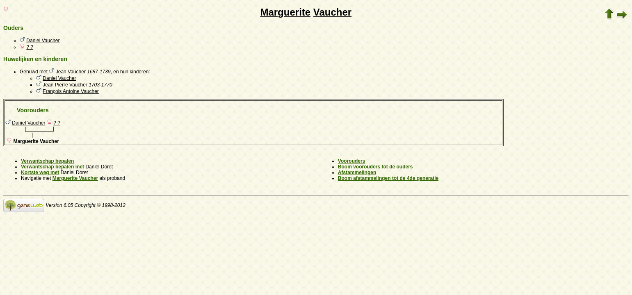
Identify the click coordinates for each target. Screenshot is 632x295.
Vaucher (332, 12)
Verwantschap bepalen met (52, 167)
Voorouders (351, 161)
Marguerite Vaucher (75, 178)
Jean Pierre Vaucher (65, 85)
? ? (29, 47)
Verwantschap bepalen (47, 161)
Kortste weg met (40, 172)
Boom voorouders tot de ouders (375, 167)
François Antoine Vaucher (71, 91)
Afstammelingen (357, 172)
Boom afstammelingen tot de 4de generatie (388, 178)
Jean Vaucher (71, 72)
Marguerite (285, 12)
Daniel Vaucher (42, 40)
